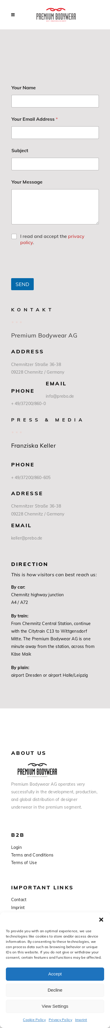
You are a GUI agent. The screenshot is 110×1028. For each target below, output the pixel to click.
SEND (22, 284)
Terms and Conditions (32, 855)
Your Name (23, 87)
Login (16, 847)
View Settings (55, 1006)
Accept (55, 973)
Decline (55, 989)
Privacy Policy (60, 1019)
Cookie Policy (34, 1019)
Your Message (27, 182)
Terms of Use (24, 862)
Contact (19, 899)
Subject (19, 150)
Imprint (81, 1019)
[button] (101, 920)
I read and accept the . (52, 239)
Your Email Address (34, 119)
